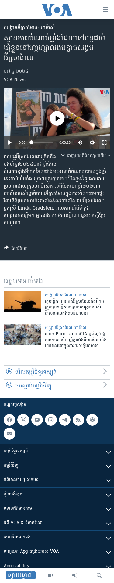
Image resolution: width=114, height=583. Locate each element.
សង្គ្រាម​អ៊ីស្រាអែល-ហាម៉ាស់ (29, 27)
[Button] (16, 249)
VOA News (15, 80)
